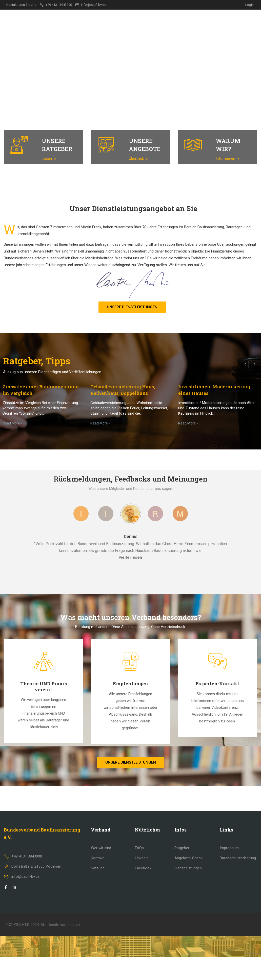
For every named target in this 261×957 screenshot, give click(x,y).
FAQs (139, 848)
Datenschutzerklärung (238, 858)
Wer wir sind (101, 848)
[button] (245, 364)
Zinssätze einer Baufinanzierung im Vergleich (41, 390)
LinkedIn (142, 858)
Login (249, 5)
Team (210, 18)
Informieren (227, 158)
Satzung (98, 868)
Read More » (13, 423)
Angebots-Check (188, 858)
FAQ (227, 18)
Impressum (229, 848)
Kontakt (247, 18)
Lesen (49, 158)
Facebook (143, 868)
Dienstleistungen (154, 18)
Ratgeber (188, 18)
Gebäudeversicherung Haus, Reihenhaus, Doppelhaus (122, 390)
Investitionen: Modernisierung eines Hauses (214, 390)
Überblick (138, 158)
